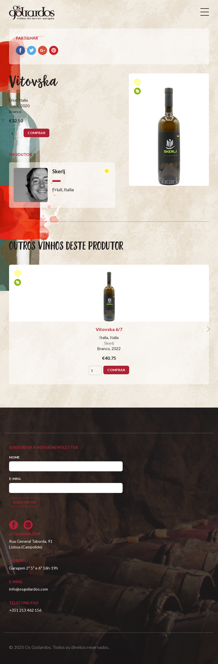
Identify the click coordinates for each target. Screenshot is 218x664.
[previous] (6, 329)
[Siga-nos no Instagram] (28, 524)
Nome (14, 457)
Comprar (36, 133)
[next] (207, 329)
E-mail (15, 478)
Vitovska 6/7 (109, 329)
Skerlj (14, 105)
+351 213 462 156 (25, 610)
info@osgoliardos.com (28, 589)
